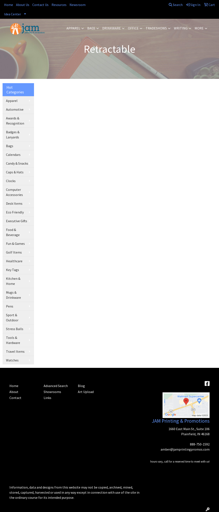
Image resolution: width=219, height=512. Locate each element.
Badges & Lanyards (12, 134)
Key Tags (12, 270)
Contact (15, 398)
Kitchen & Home (13, 281)
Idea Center (12, 14)
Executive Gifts (16, 221)
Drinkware (111, 28)
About (13, 392)
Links (47, 398)
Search (176, 5)
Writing (181, 28)
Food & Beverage (13, 232)
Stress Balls (14, 329)
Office (133, 28)
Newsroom (78, 5)
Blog (81, 386)
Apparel (73, 28)
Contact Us (40, 5)
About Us (22, 5)
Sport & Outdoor (12, 317)
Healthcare (14, 261)
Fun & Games (15, 243)
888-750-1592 (200, 444)
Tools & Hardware (13, 340)
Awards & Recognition (15, 120)
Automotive (15, 109)
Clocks (11, 181)
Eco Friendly (15, 212)
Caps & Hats (15, 172)
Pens (9, 306)
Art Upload (86, 392)
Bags (91, 28)
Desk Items (14, 203)
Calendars (13, 154)
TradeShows (156, 28)
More (199, 28)
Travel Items (15, 351)
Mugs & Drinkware (13, 295)
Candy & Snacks (17, 163)
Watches (12, 360)
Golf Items (14, 252)
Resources (59, 5)
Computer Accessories (14, 192)
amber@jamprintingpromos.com (185, 449)
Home (8, 5)
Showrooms (52, 392)
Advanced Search (56, 386)
